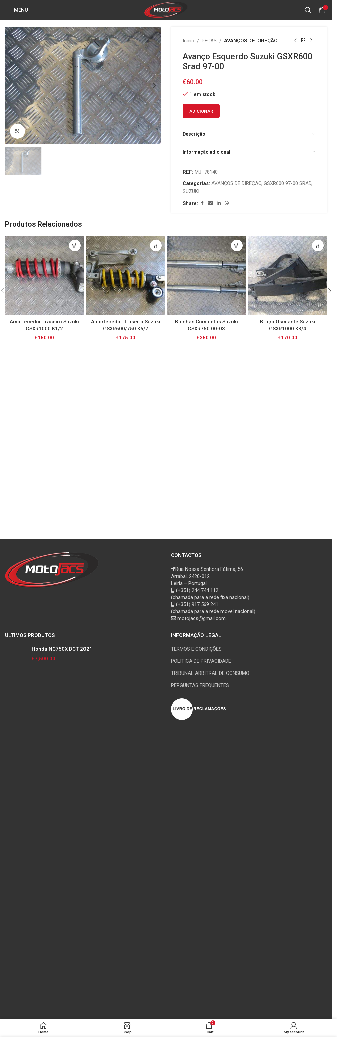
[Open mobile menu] (16, 10)
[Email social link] (210, 203)
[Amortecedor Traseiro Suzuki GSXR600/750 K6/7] (125, 712)
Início (188, 41)
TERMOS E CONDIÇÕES (196, 898)
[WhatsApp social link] (227, 203)
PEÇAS (209, 41)
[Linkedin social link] (219, 203)
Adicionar (201, 111)
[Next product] (311, 41)
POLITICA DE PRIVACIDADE (201, 910)
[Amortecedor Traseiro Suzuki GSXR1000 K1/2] (44, 712)
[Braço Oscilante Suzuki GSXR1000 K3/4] (287, 712)
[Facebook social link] (202, 203)
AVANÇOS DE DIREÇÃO (251, 41)
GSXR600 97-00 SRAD (287, 183)
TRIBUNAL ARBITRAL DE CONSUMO (210, 922)
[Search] (308, 10)
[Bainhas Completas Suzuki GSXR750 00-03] (206, 712)
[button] (11, 85)
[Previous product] (295, 41)
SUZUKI (191, 191)
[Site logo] (166, 10)
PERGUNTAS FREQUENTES (200, 934)
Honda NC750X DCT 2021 (62, 898)
